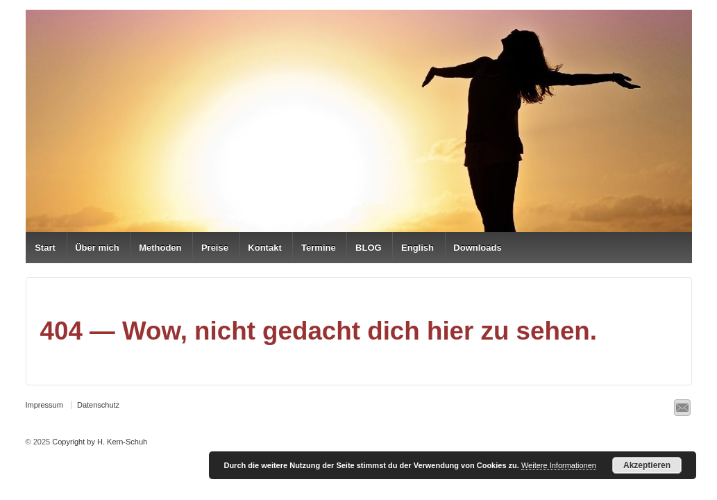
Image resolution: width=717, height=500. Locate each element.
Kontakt (264, 247)
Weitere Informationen (558, 465)
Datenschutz (98, 405)
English (417, 247)
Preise (214, 247)
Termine (318, 247)
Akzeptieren (646, 465)
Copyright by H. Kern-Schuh (98, 442)
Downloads (477, 247)
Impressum (44, 405)
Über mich (97, 247)
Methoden (160, 247)
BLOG (368, 247)
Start (45, 247)
